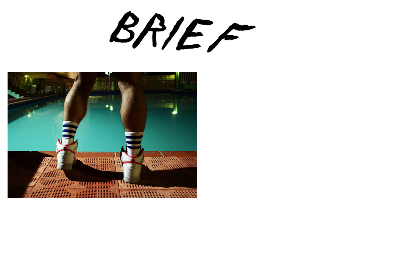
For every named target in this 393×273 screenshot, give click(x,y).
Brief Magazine (196, 36)
